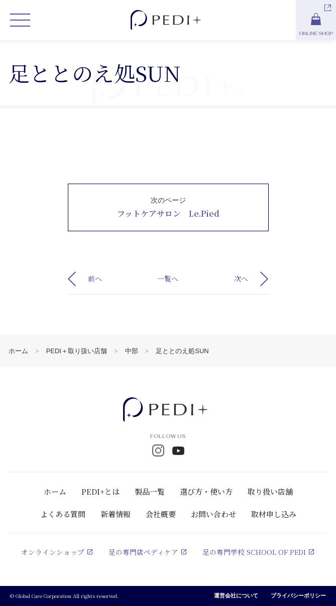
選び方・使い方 (206, 491)
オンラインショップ (52, 552)
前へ (95, 278)
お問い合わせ (213, 514)
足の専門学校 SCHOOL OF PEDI (254, 552)
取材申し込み (273, 514)
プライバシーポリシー (298, 596)
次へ (241, 278)
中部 (131, 351)
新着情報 (115, 514)
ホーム (18, 351)
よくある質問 (62, 514)
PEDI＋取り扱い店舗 (76, 351)
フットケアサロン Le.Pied (168, 213)
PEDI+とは (100, 491)
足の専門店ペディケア (143, 552)
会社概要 (161, 514)
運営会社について (236, 596)
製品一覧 (150, 491)
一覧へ (167, 278)
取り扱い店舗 (270, 491)
